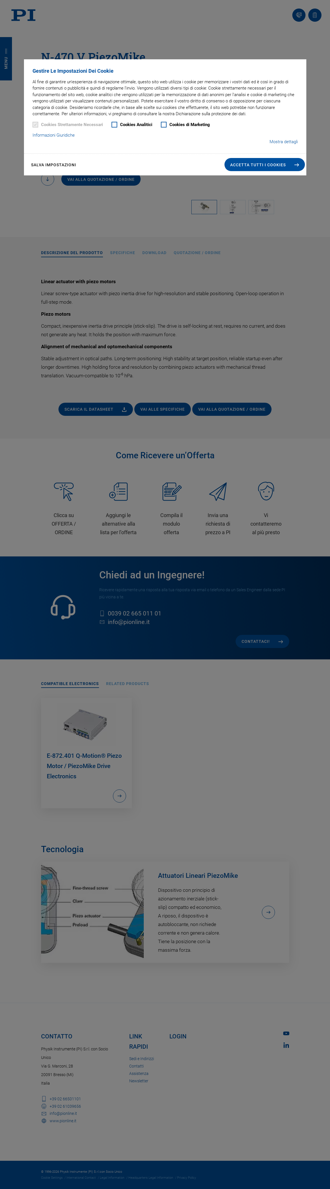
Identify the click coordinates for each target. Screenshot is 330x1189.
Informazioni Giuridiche (54, 135)
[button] (264, 164)
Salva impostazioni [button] (53, 165)
